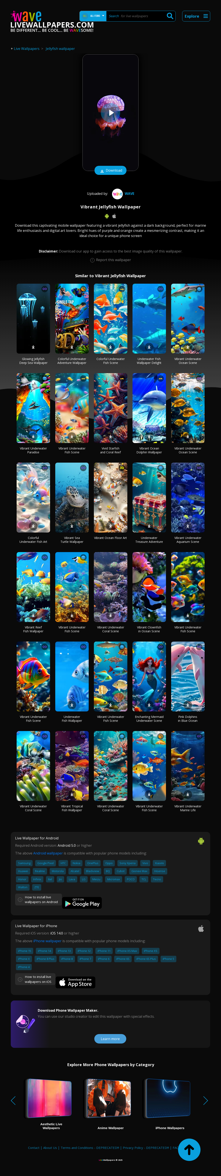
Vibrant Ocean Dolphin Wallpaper (149, 450)
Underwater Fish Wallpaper (72, 719)
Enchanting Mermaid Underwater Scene (149, 719)
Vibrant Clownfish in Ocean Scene (149, 629)
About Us (50, 1147)
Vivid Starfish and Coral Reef (110, 450)
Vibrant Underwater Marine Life (187, 808)
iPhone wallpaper (47, 941)
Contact (33, 1147)
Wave (122, 193)
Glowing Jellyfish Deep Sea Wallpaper (33, 361)
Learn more (110, 1038)
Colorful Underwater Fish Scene (110, 361)
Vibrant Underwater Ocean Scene (187, 361)
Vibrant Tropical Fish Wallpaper (72, 808)
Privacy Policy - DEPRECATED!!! (146, 1147)
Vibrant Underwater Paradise (33, 450)
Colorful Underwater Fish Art (33, 540)
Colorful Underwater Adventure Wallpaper (71, 361)
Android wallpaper (48, 853)
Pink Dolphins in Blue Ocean (187, 719)
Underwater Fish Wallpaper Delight (149, 361)
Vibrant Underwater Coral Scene (110, 629)
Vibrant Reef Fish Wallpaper (33, 629)
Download (110, 171)
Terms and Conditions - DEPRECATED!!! (90, 1147)
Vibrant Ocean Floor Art (110, 538)
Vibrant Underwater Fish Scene (71, 450)
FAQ (176, 1147)
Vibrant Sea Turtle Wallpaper (71, 540)
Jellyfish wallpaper (60, 48)
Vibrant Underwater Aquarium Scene (187, 540)
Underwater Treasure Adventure (149, 540)
